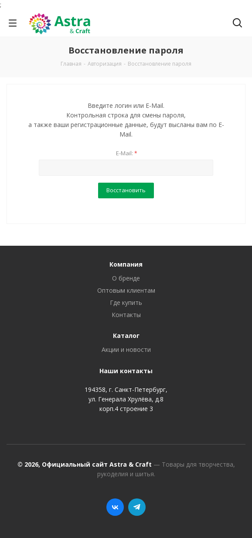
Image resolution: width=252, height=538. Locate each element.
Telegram (137, 507)
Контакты (126, 315)
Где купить (126, 302)
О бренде (126, 278)
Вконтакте (115, 507)
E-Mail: (126, 153)
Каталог (126, 335)
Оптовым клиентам (126, 290)
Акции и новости (126, 349)
